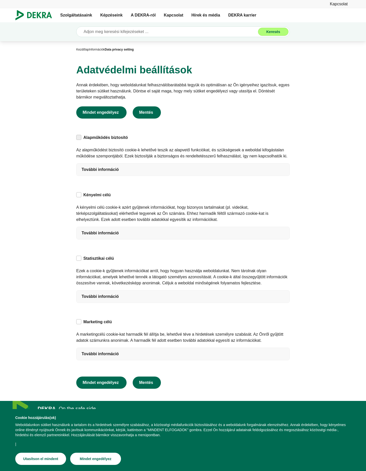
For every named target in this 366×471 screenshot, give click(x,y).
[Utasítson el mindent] (40, 459)
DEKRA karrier (242, 15)
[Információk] (97, 49)
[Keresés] (273, 32)
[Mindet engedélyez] (95, 459)
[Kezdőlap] (82, 49)
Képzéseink (111, 15)
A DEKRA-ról (143, 15)
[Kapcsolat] (339, 4)
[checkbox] (78, 137)
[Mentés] (147, 112)
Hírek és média (205, 15)
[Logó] (35, 15)
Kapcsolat (173, 15)
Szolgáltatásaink (76, 15)
